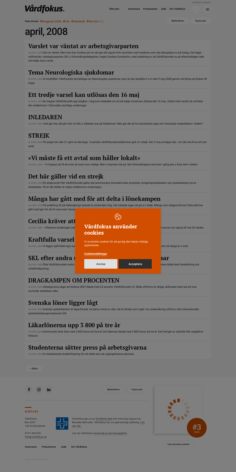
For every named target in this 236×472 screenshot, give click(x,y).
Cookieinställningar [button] (95, 253)
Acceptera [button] (135, 264)
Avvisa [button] (100, 264)
